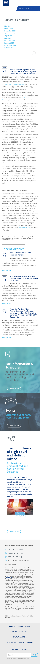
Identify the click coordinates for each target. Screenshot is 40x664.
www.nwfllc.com (25, 228)
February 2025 (9, 40)
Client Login (24, 9)
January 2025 (9, 43)
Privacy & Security (23, 627)
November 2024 (10, 45)
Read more (7, 271)
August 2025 (8, 36)
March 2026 (8, 28)
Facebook (15, 649)
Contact (30, 642)
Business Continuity (19, 632)
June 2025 (7, 38)
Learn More (12, 388)
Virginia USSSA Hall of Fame (14, 84)
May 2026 (7, 26)
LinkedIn (25, 649)
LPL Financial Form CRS (15, 642)
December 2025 (10, 31)
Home (11, 627)
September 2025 (10, 33)
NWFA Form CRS (19, 637)
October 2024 (9, 48)
